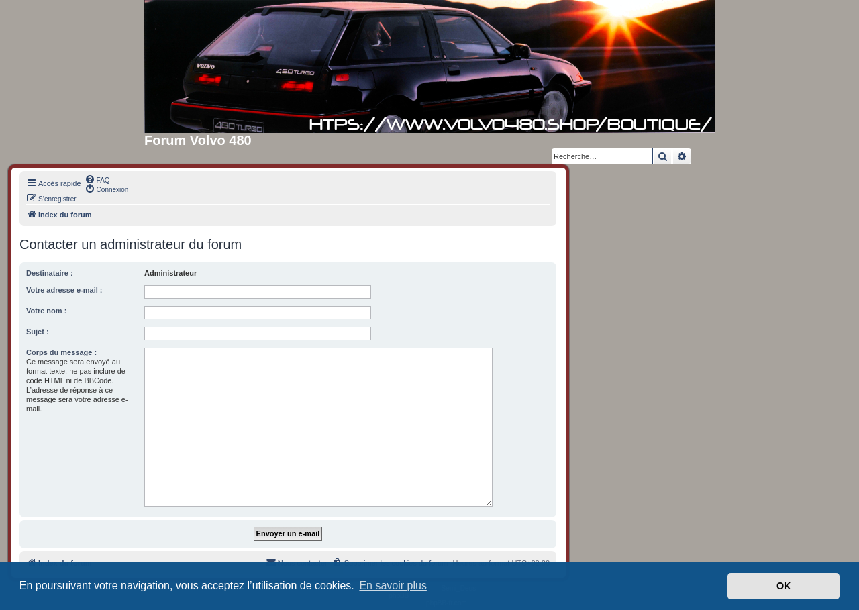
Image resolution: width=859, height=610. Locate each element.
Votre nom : (46, 311)
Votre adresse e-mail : (64, 290)
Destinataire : (49, 273)
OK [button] (783, 585)
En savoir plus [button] (393, 585)
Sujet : (37, 331)
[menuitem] (97, 179)
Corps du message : (61, 352)
